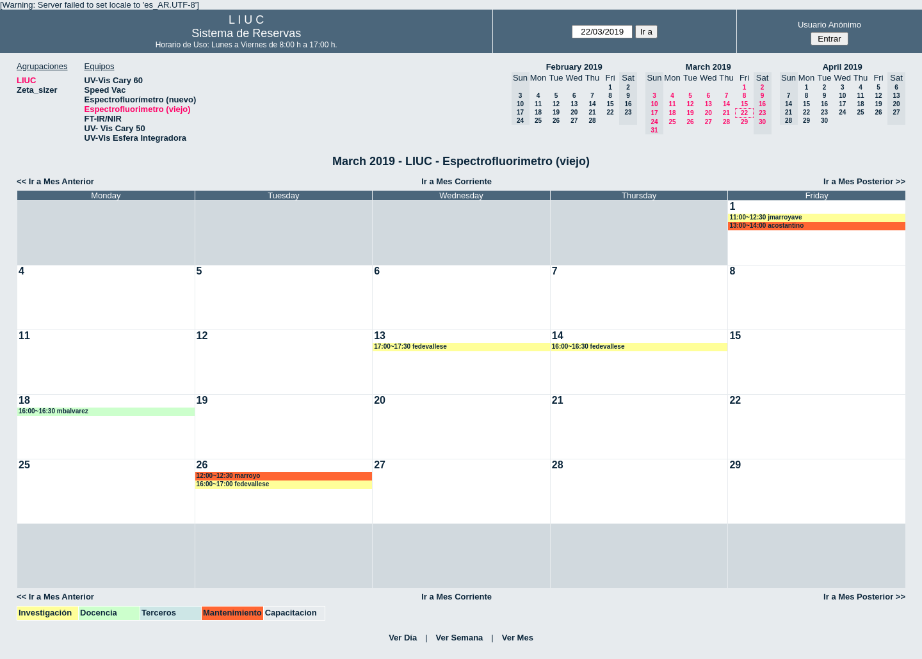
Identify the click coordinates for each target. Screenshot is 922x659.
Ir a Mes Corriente (456, 181)
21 (591, 112)
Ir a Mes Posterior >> (864, 181)
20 (574, 112)
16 (824, 103)
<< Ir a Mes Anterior (55, 181)
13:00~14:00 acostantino (766, 225)
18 (538, 112)
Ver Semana (459, 637)
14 (591, 103)
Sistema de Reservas (246, 33)
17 (842, 103)
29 (744, 121)
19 (556, 112)
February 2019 (574, 67)
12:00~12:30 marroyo (229, 475)
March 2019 (708, 67)
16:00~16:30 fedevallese (588, 346)
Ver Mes (517, 637)
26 (556, 120)
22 (609, 112)
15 (609, 103)
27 (574, 120)
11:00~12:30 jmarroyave (765, 217)
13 (574, 103)
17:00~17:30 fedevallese (410, 346)
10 (842, 95)
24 (842, 112)
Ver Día (403, 637)
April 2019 (842, 67)
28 (591, 120)
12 (556, 103)
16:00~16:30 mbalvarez (53, 411)
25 (538, 120)
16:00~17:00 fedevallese (233, 484)
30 (824, 120)
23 (824, 112)
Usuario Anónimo (829, 24)
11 (538, 103)
